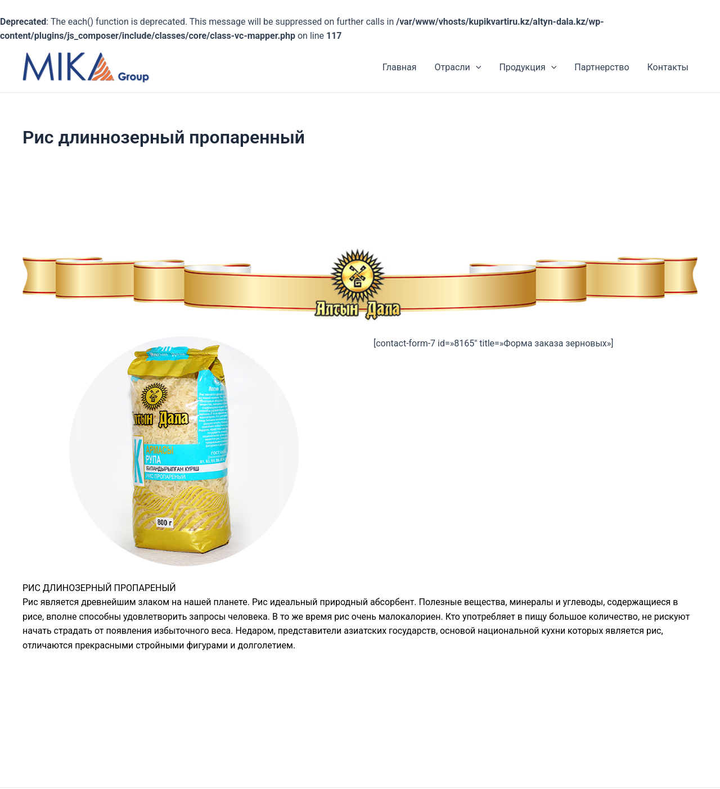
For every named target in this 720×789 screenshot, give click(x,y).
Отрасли (458, 67)
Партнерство (601, 67)
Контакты (667, 67)
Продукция (527, 67)
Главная (399, 67)
